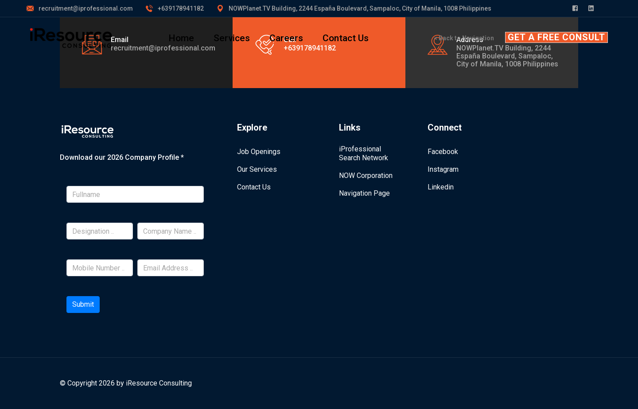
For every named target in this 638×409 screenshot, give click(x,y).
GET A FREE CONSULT (556, 37)
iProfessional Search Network (363, 153)
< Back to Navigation (464, 38)
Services (232, 38)
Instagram (443, 169)
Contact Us (346, 38)
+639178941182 (181, 8)
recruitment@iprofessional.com (86, 8)
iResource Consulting (159, 383)
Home (181, 38)
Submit (83, 304)
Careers (286, 38)
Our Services (257, 169)
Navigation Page (364, 193)
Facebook (443, 151)
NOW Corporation (366, 175)
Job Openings (258, 151)
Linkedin (441, 187)
